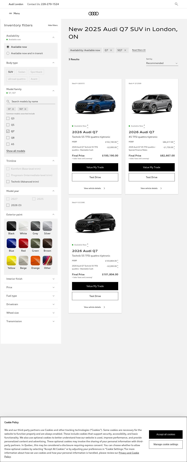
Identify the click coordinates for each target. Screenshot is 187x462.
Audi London (16, 4)
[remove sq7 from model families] (25, 109)
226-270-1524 (50, 4)
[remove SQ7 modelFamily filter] (125, 50)
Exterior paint (30, 214)
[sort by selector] (162, 63)
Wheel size (30, 312)
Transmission (30, 321)
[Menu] (14, 13)
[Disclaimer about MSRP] (117, 142)
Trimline (30, 161)
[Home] (94, 13)
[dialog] (93, 439)
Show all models (15, 150)
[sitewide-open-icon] (176, 4)
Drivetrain (30, 304)
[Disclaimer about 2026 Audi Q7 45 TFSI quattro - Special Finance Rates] (174, 147)
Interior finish (30, 279)
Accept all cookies (165, 434)
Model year (30, 191)
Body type (30, 63)
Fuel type (30, 296)
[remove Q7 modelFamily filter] (111, 50)
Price (30, 287)
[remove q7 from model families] (13, 109)
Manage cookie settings (166, 444)
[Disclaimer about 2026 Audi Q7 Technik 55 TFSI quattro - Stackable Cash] (117, 147)
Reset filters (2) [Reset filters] (139, 50)
